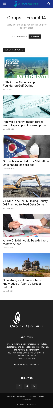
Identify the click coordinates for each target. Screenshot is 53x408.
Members (21, 397)
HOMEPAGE (35, 36)
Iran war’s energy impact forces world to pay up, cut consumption (24, 123)
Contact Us (34, 364)
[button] (4, 4)
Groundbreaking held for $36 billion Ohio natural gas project (26, 163)
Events (41, 397)
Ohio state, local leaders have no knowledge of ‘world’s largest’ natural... (24, 283)
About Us (11, 397)
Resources (32, 397)
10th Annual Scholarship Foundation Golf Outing (19, 83)
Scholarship (26, 399)
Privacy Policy (20, 364)
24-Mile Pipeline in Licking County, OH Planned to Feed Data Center (25, 202)
